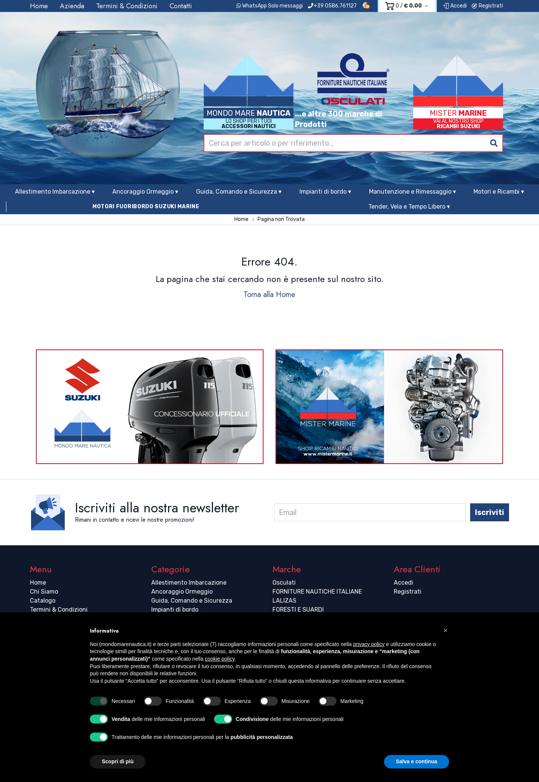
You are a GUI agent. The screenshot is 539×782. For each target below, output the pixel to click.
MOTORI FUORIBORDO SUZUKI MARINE (146, 206)
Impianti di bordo (174, 609)
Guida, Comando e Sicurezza (191, 600)
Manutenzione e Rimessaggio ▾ (412, 191)
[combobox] (353, 143)
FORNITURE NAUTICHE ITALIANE (317, 591)
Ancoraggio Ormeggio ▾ (145, 191)
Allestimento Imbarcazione (188, 582)
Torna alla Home (269, 294)
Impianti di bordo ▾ (325, 191)
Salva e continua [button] (416, 761)
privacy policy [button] (368, 644)
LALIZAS (284, 600)
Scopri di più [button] (118, 761)
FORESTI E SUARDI (298, 609)
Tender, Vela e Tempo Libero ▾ (409, 206)
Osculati (284, 582)
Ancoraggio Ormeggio (182, 591)
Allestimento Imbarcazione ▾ (55, 191)
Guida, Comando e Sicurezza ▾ (238, 191)
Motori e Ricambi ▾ (498, 191)
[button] (445, 630)
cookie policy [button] (219, 659)
